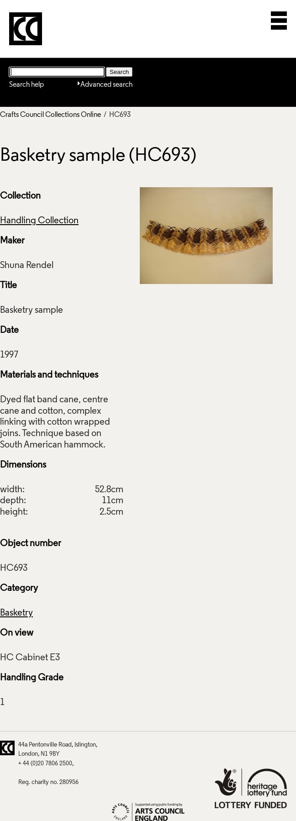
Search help (26, 85)
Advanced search (106, 85)
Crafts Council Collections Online (50, 115)
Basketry (16, 613)
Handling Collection (39, 221)
